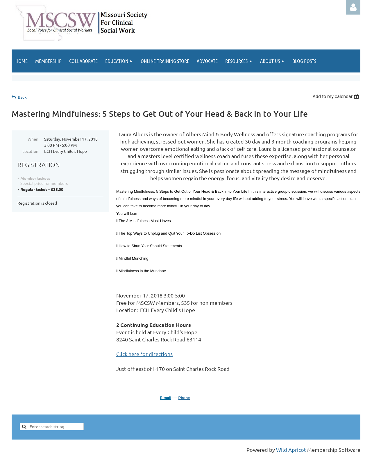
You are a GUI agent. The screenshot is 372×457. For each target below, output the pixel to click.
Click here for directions (144, 354)
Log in (353, 7)
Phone (184, 398)
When (33, 138)
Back (22, 97)
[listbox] (336, 96)
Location (30, 151)
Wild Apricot (291, 450)
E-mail (165, 398)
